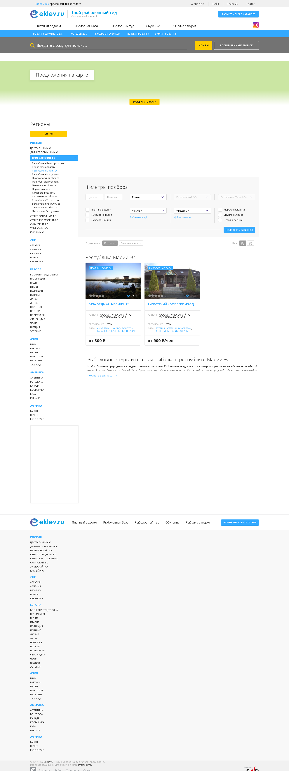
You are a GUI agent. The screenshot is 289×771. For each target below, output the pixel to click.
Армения (35, 249)
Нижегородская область (46, 178)
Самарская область (43, 192)
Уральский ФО (39, 228)
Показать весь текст (100, 375)
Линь (166, 331)
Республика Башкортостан (48, 163)
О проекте (197, 4)
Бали (33, 344)
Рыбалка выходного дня (48, 33)
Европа (35, 269)
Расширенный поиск (236, 45)
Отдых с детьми (233, 220)
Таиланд (35, 364)
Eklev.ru (49, 764)
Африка (36, 405)
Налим (174, 331)
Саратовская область (45, 196)
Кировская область (43, 167)
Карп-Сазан (129, 331)
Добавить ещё (138, 217)
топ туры (48, 133)
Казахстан (36, 261)
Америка (37, 372)
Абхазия (35, 245)
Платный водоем (48, 26)
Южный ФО (37, 232)
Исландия (36, 290)
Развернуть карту (144, 101)
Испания (35, 294)
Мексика (35, 397)
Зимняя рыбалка (165, 33)
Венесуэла (36, 381)
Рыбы (215, 4)
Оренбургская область (45, 181)
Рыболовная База (85, 26)
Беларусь (35, 253)
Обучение (153, 26)
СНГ (33, 240)
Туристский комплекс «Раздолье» (172, 304)
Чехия (33, 323)
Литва (34, 303)
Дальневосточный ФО (44, 152)
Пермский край (41, 189)
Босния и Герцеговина (44, 274)
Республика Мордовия (45, 174)
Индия (34, 352)
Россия (36, 143)
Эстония (35, 331)
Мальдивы (36, 360)
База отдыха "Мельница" (109, 304)
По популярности (131, 243)
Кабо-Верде (37, 419)
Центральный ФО (40, 148)
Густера (160, 328)
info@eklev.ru (85, 767)
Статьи (250, 4)
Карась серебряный (109, 331)
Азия (34, 339)
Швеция (35, 327)
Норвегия (36, 307)
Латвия (34, 298)
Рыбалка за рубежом (107, 33)
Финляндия (37, 319)
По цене (109, 243)
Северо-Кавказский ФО (44, 220)
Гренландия (37, 278)
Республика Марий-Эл (45, 170)
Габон (34, 411)
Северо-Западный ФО (43, 216)
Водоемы (232, 4)
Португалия (37, 315)
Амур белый (104, 328)
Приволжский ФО (43, 158)
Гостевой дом (78, 33)
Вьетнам (35, 348)
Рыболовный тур (122, 26)
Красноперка (183, 328)
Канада (34, 385)
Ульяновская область (44, 207)
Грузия (34, 257)
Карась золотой (123, 328)
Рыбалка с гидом (184, 26)
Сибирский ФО (39, 224)
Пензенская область (44, 185)
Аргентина (36, 377)
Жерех (170, 328)
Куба (33, 393)
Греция (34, 282)
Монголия (36, 356)
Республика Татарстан (45, 200)
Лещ (158, 331)
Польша (35, 311)
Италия (34, 286)
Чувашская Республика (46, 211)
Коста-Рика (37, 389)
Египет (34, 415)
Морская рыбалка (137, 33)
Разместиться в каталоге (238, 14)
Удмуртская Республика (46, 203)
